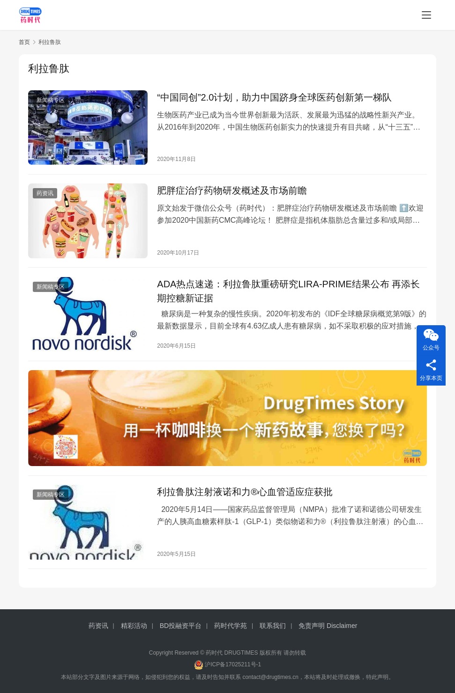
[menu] (426, 15)
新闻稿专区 (51, 100)
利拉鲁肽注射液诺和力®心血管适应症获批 (245, 494)
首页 (24, 42)
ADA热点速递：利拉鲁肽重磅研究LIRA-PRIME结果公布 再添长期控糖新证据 (288, 292)
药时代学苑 (230, 625)
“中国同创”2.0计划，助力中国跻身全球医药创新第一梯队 (274, 97)
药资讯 (45, 194)
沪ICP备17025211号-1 (233, 664)
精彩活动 (134, 625)
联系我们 (273, 625)
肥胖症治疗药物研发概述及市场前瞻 (232, 191)
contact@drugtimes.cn (270, 677)
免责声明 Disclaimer (327, 625)
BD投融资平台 (180, 625)
